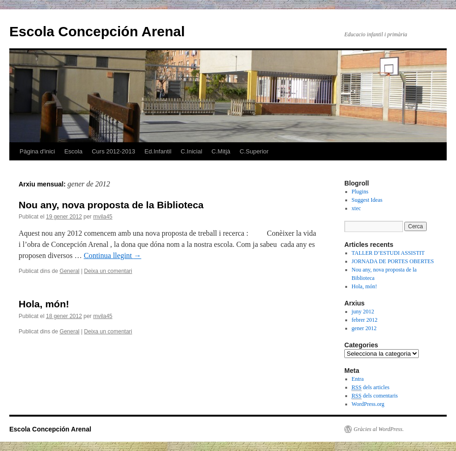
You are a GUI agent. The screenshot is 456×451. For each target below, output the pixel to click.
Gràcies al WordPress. (379, 429)
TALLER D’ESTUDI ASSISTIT (388, 253)
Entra (358, 379)
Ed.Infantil (157, 151)
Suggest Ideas (367, 200)
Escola (73, 151)
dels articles (370, 387)
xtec (356, 208)
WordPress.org (368, 404)
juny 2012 (363, 311)
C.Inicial (191, 151)
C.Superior (254, 151)
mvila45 (102, 216)
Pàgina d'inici (37, 151)
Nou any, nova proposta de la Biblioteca (111, 204)
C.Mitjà (221, 151)
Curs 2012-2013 (113, 151)
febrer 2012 (365, 320)
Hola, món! (44, 303)
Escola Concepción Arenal (97, 31)
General (70, 271)
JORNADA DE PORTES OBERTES (393, 261)
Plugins (360, 191)
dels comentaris (375, 395)
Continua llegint (112, 255)
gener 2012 (364, 328)
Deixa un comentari (108, 271)
